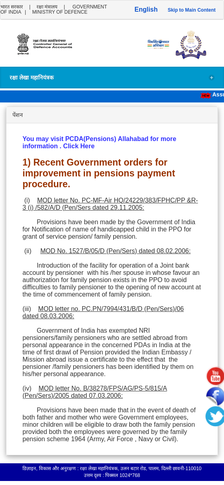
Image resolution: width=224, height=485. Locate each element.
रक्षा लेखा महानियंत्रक (112, 77)
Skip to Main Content (192, 10)
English (146, 9)
